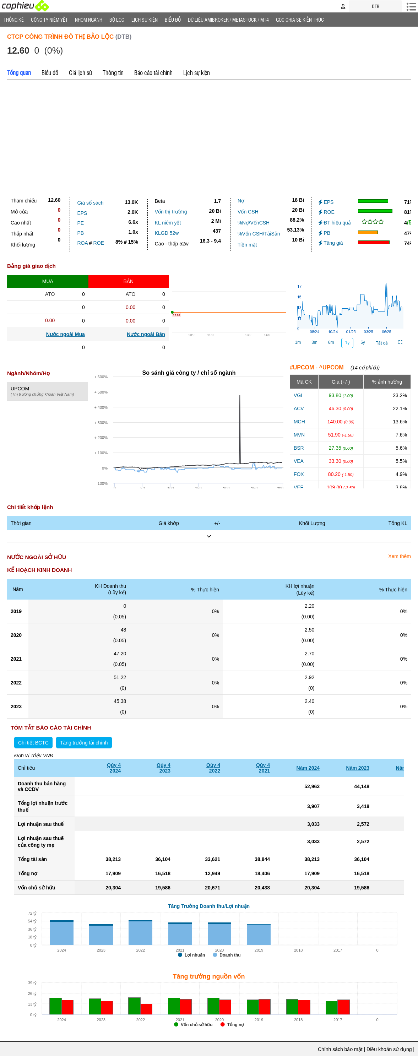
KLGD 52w (167, 233)
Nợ (241, 201)
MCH (299, 421)
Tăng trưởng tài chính (84, 743)
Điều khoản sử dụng (389, 1049)
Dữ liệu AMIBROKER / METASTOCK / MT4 (228, 19)
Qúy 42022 (213, 768)
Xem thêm (399, 556)
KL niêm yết (168, 223)
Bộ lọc (116, 19)
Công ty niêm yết (49, 19)
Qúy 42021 (263, 768)
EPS (82, 213)
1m (298, 342)
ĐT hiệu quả (335, 223)
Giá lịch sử (80, 72)
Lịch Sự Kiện (144, 19)
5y (362, 342)
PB (80, 233)
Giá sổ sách (90, 203)
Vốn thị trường (171, 212)
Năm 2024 (308, 768)
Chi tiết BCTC (33, 743)
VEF (298, 487)
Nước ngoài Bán (146, 334)
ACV (299, 408)
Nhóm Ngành (88, 19)
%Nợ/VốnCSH (254, 223)
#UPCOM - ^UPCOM (317, 367)
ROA (82, 243)
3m (314, 342)
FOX (299, 474)
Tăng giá (331, 243)
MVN (299, 435)
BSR (299, 448)
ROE (98, 243)
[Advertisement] (209, 136)
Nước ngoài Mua (65, 334)
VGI (298, 395)
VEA (299, 461)
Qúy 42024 (114, 768)
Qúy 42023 (163, 768)
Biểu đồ (173, 19)
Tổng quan (19, 72)
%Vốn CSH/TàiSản (259, 234)
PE (80, 223)
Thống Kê (14, 19)
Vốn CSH (248, 212)
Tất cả (382, 343)
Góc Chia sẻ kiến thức (300, 19)
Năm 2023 (357, 768)
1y (347, 342)
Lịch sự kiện (196, 72)
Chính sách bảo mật (340, 1049)
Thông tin (113, 72)
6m (331, 342)
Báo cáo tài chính (153, 72)
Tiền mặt (247, 245)
